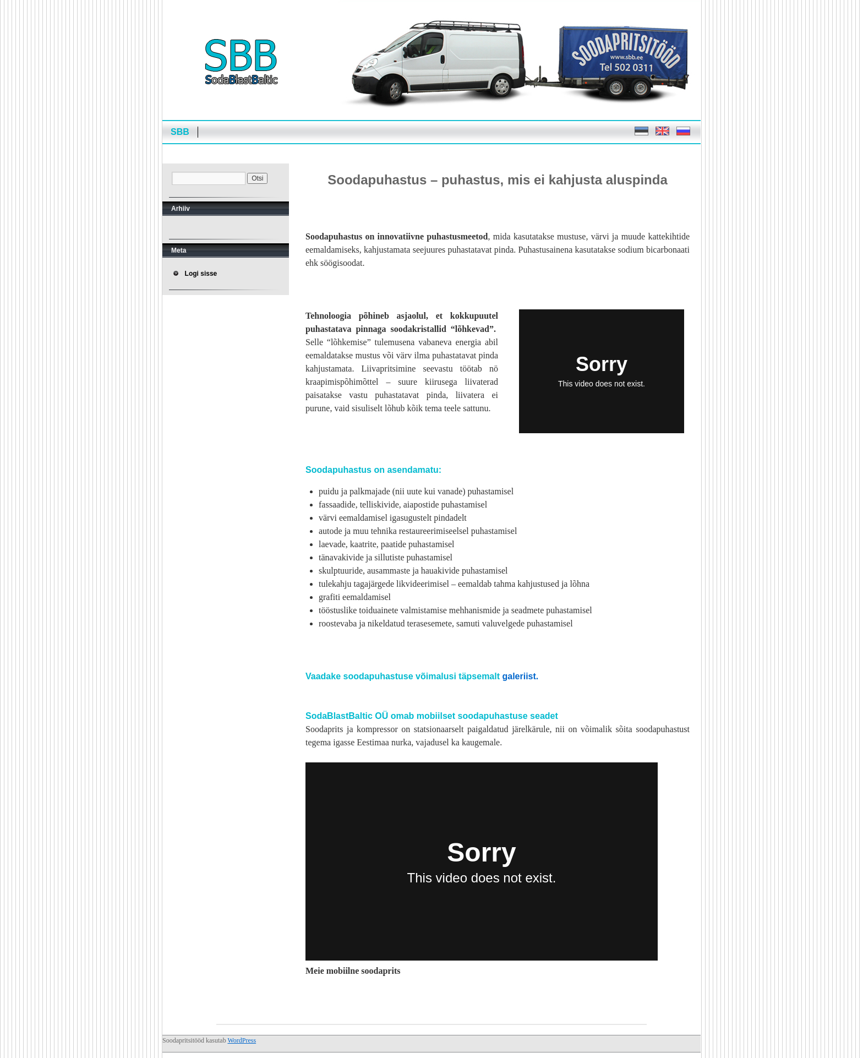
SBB (180, 132)
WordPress (241, 1040)
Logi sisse (201, 273)
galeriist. (520, 676)
